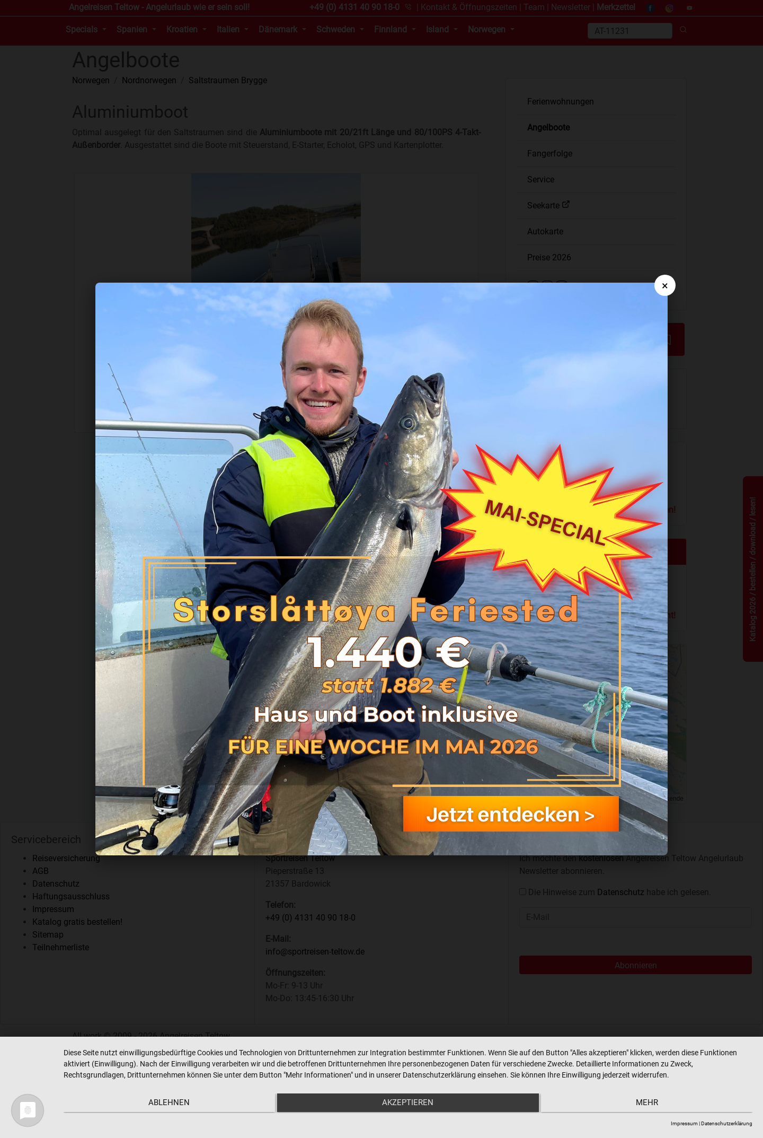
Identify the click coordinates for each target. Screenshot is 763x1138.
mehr (649, 1104)
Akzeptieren (407, 1104)
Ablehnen (166, 1104)
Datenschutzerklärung (726, 1123)
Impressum (684, 1123)
